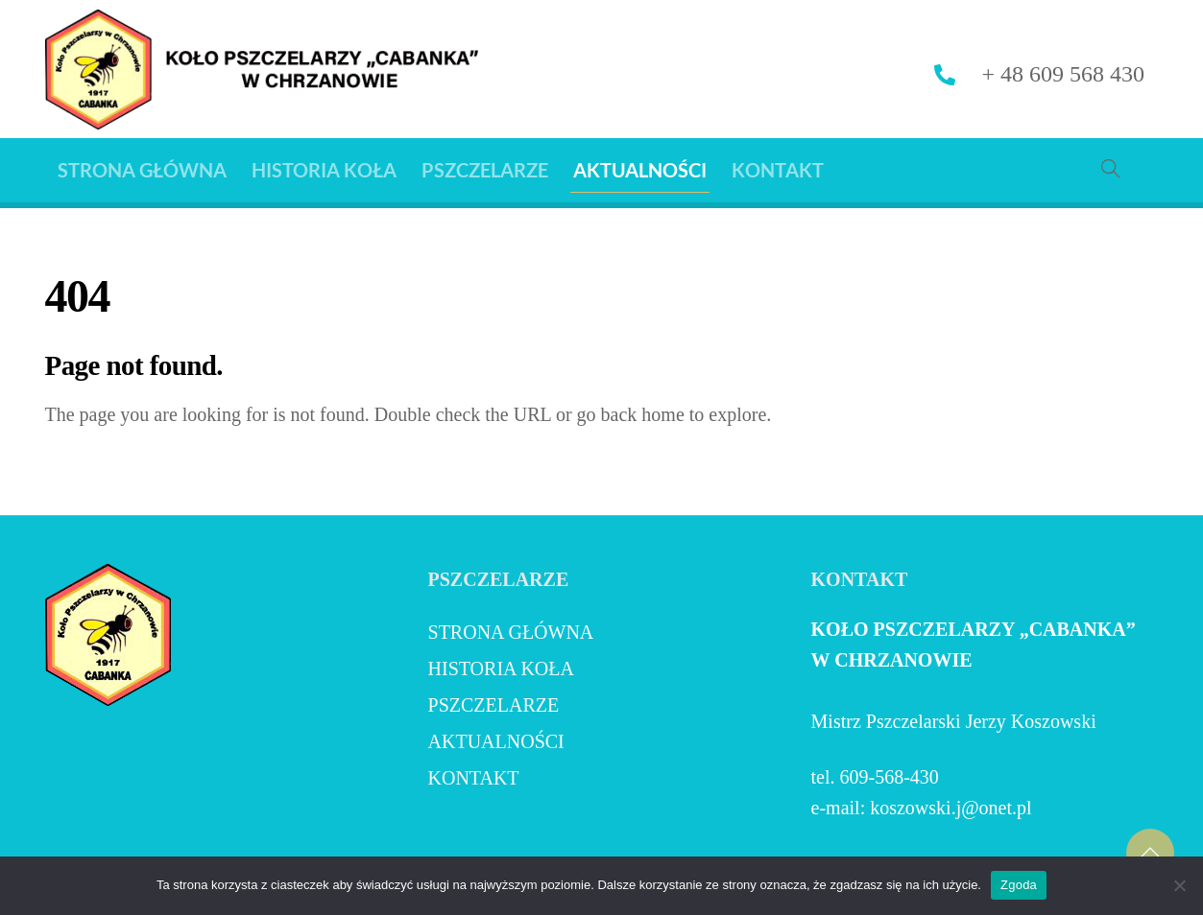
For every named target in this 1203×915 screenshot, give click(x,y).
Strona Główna (142, 169)
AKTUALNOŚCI (640, 169)
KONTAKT (778, 169)
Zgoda (1018, 885)
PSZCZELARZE (484, 169)
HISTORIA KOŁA (324, 169)
